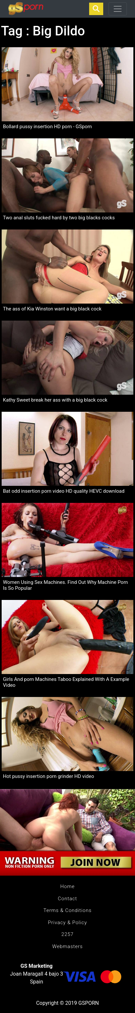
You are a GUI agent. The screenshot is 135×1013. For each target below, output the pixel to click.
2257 (67, 934)
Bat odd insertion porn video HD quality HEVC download (64, 491)
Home (67, 886)
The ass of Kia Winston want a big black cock (52, 309)
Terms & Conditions (67, 910)
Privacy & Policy (67, 922)
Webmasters (67, 946)
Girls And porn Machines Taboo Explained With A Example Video (66, 682)
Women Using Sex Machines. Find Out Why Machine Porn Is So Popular (65, 585)
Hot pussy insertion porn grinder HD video (48, 776)
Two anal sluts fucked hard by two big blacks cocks (59, 218)
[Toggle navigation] (117, 8)
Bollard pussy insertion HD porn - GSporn (47, 126)
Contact (67, 899)
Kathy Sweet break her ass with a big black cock (55, 400)
